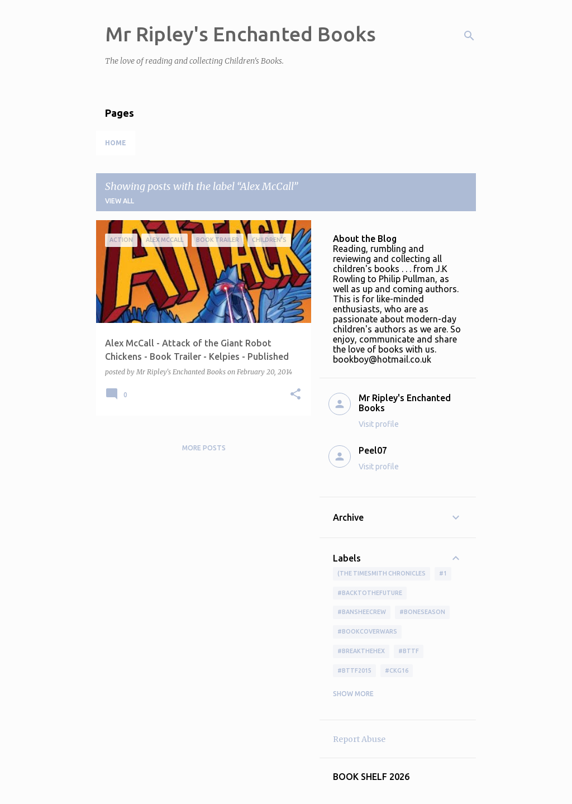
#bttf (408, 651)
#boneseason (422, 611)
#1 (443, 573)
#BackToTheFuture (369, 592)
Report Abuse (359, 739)
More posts (204, 447)
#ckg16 (396, 670)
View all (119, 200)
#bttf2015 (354, 670)
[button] (295, 394)
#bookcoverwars (367, 631)
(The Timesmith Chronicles (381, 573)
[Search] (469, 35)
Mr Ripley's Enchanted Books (240, 33)
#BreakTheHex (361, 651)
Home (115, 142)
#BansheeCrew (361, 611)
